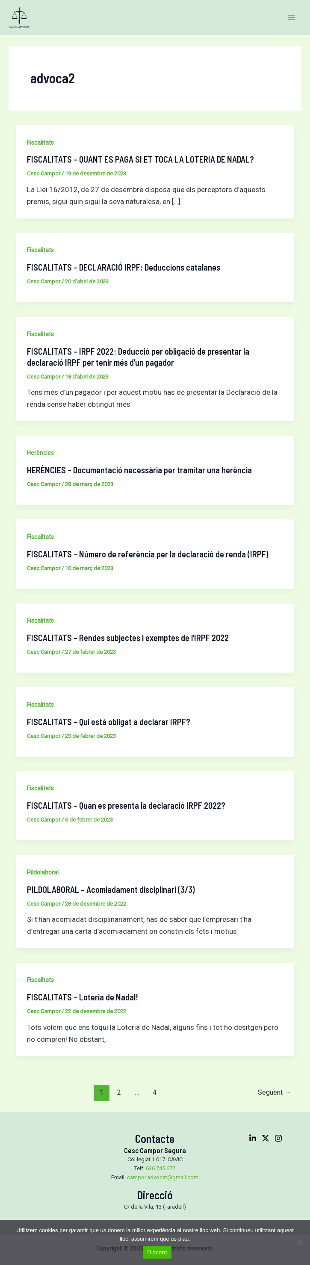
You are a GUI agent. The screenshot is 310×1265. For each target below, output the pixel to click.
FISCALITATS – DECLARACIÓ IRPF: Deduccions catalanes (123, 267)
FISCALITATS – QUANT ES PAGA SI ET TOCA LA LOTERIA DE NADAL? (140, 159)
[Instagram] (278, 1138)
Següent (274, 1092)
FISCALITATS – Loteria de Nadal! (82, 997)
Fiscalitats (40, 142)
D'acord (157, 1252)
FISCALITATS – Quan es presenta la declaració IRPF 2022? (126, 805)
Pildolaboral (43, 872)
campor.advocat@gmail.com (162, 1177)
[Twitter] (265, 1138)
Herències (40, 452)
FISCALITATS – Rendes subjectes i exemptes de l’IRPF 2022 (128, 637)
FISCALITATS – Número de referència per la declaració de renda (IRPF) (147, 554)
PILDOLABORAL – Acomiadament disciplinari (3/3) (111, 889)
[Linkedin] (253, 1138)
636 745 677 (160, 1168)
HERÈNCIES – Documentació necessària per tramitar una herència (139, 470)
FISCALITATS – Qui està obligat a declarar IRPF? (108, 722)
